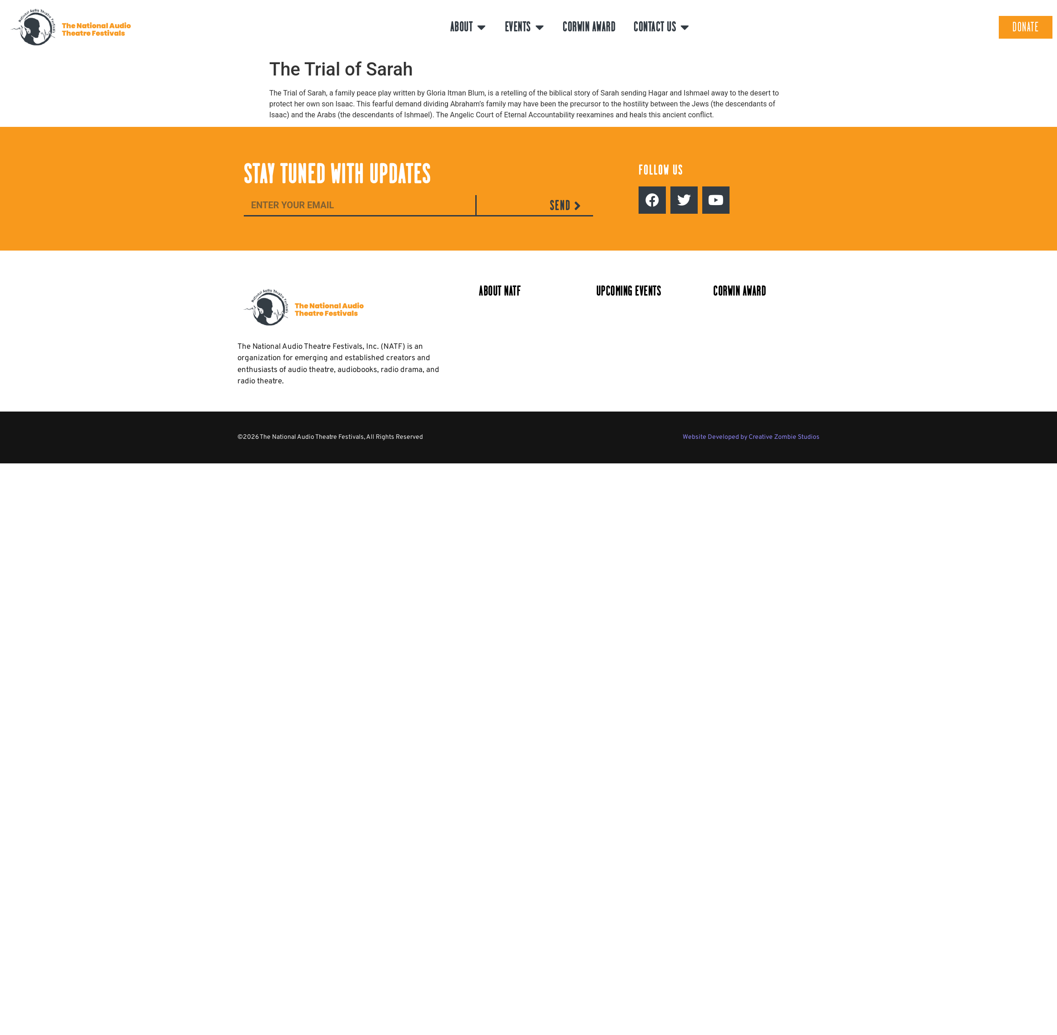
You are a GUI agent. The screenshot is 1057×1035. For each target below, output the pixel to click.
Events (525, 27)
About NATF (500, 291)
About (468, 27)
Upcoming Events (628, 291)
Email (253, 190)
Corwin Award (589, 27)
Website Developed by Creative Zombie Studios (751, 437)
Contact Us (662, 27)
